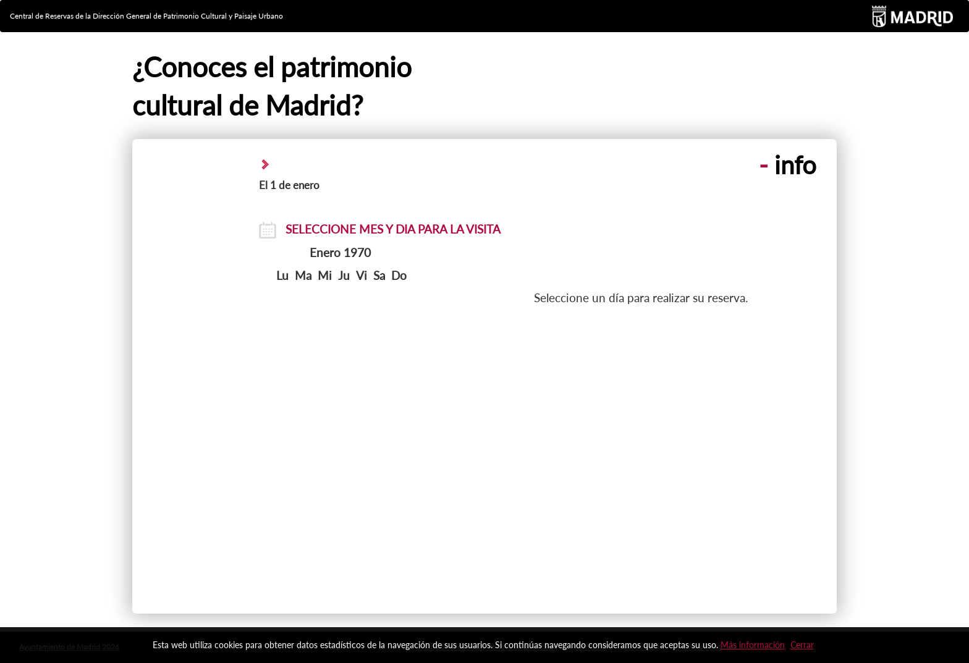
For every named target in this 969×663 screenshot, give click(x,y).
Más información (753, 645)
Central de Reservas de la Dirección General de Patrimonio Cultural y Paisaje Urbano (146, 15)
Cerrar (802, 645)
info (787, 165)
